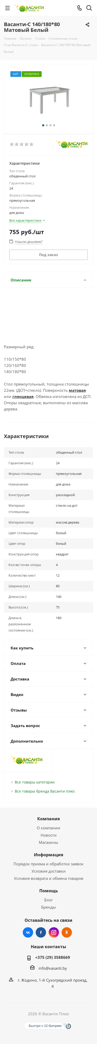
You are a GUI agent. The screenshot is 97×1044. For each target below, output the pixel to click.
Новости (49, 835)
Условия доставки (49, 871)
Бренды (48, 907)
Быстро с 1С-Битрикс (45, 1026)
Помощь (48, 891)
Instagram (54, 932)
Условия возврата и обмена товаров (48, 878)
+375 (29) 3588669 (52, 957)
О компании (48, 827)
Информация (48, 855)
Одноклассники (67, 932)
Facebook (41, 932)
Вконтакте (28, 932)
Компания (48, 819)
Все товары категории (35, 782)
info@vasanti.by (53, 968)
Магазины (48, 842)
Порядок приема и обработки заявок (48, 863)
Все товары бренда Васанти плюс (45, 791)
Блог (48, 899)
